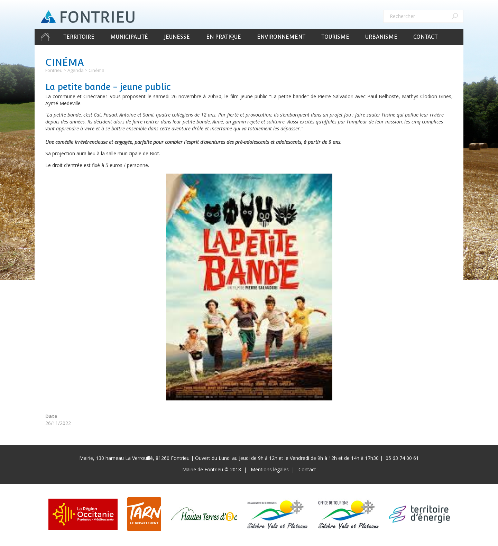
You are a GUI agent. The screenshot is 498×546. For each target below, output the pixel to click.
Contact (425, 37)
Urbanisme (381, 37)
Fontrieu (54, 70)
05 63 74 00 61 (402, 458)
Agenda (75, 70)
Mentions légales (270, 469)
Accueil (45, 37)
